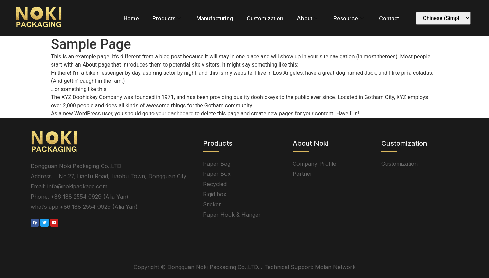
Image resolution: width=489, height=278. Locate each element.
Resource (349, 18)
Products (167, 18)
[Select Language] (443, 18)
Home (131, 18)
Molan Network (335, 267)
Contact (389, 18)
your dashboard (175, 113)
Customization (265, 18)
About (308, 18)
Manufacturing (214, 18)
